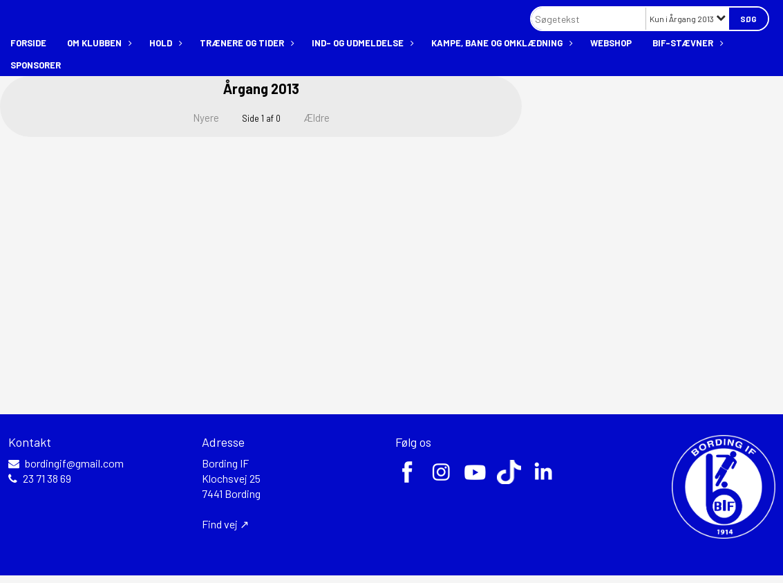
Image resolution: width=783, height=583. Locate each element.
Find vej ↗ (225, 523)
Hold (164, 42)
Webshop (611, 42)
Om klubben (98, 42)
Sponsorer (35, 65)
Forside (28, 42)
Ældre (325, 117)
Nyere (197, 117)
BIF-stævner (686, 42)
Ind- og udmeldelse (361, 42)
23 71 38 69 (47, 478)
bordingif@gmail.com (74, 463)
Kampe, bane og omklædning (500, 42)
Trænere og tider (245, 42)
